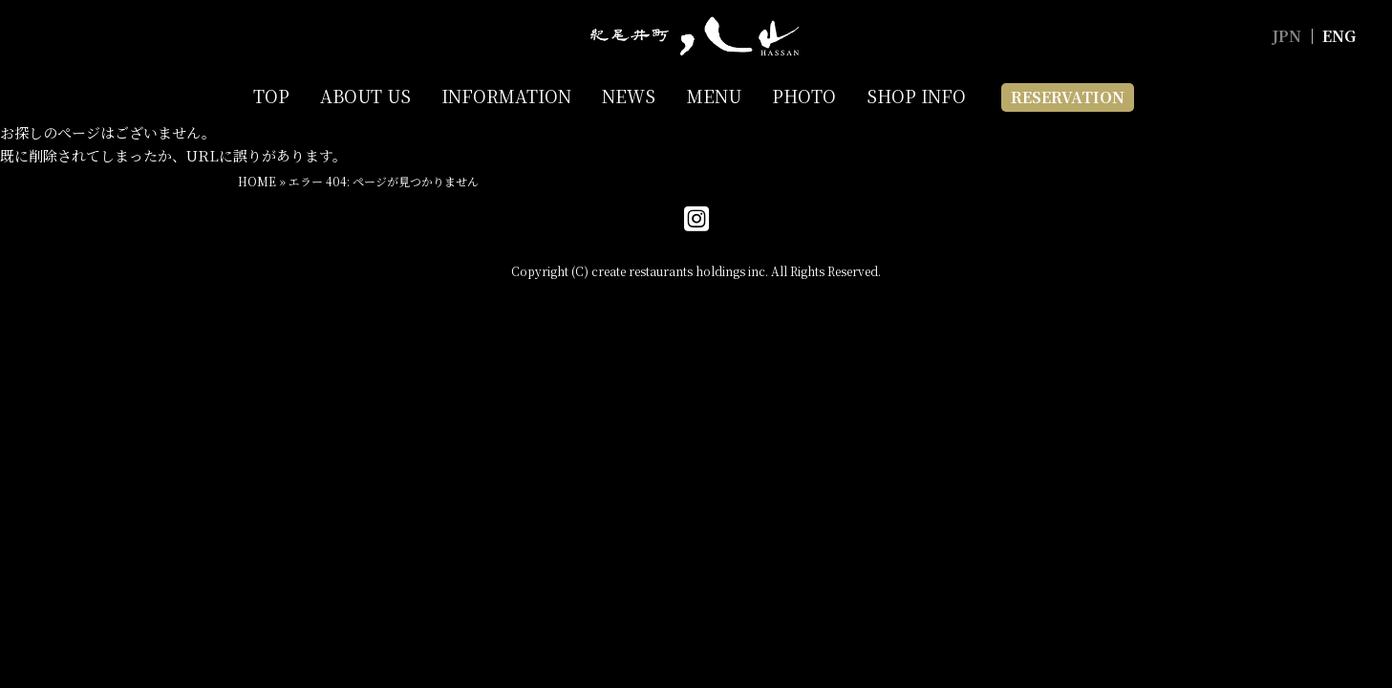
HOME (257, 181)
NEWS (628, 95)
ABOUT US (365, 95)
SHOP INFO (916, 95)
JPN (1286, 36)
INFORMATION (506, 95)
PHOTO (804, 95)
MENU (714, 95)
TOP (271, 95)
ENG (1339, 36)
